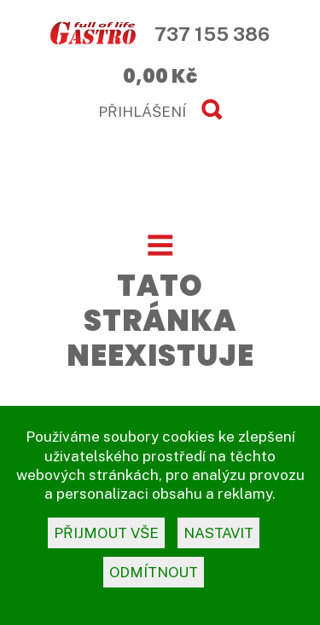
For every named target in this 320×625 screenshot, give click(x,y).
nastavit (218, 532)
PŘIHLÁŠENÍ (142, 111)
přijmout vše (106, 532)
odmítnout (153, 572)
